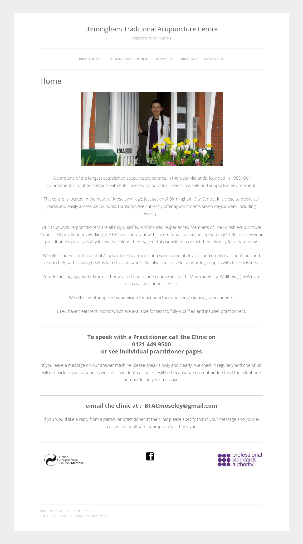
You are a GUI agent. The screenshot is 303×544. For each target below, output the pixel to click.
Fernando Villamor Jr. (92, 516)
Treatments (164, 59)
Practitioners (91, 59)
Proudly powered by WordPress (67, 511)
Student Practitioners (129, 59)
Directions (189, 59)
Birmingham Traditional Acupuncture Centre (151, 29)
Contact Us (214, 59)
